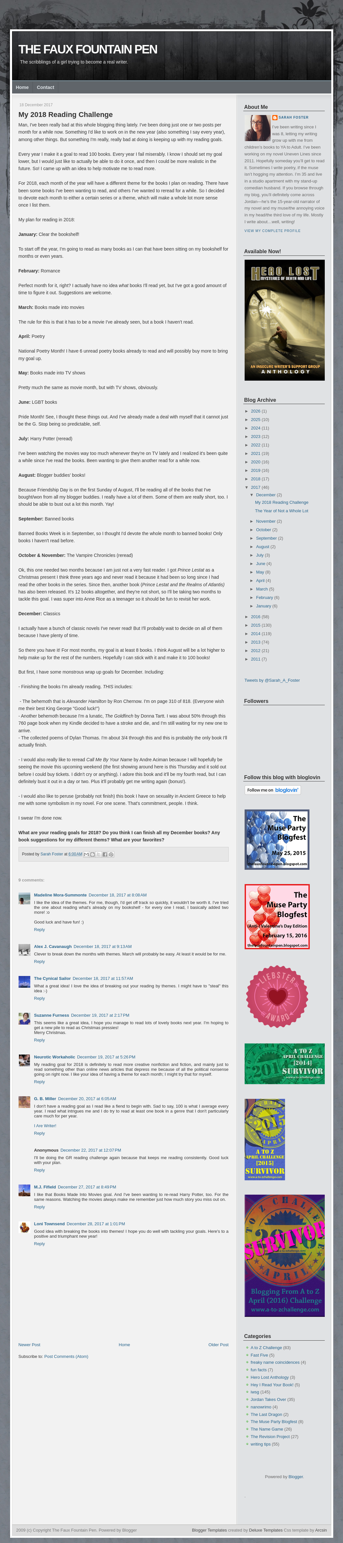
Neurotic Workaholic (54, 1057)
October (263, 529)
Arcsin (321, 1530)
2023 (256, 436)
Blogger (296, 1476)
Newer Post (29, 1344)
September (266, 538)
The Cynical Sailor (52, 978)
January (263, 606)
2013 (256, 642)
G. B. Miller (45, 1098)
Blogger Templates (209, 1530)
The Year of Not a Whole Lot (281, 510)
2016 (256, 616)
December (266, 494)
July (260, 555)
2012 (256, 650)
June (260, 563)
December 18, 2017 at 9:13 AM (103, 946)
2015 (256, 625)
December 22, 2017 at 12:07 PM (91, 1150)
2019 (256, 470)
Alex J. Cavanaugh (53, 946)
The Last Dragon (266, 1414)
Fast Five (259, 1355)
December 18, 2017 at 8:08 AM (118, 895)
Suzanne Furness (51, 1015)
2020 (256, 461)
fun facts (259, 1369)
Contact (45, 87)
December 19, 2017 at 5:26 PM (106, 1057)
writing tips (261, 1444)
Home (22, 87)
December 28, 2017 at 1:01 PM (96, 1223)
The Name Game (267, 1429)
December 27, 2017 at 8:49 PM (87, 1187)
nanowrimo (261, 1407)
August (262, 546)
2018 (256, 478)
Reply (39, 929)
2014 (256, 633)
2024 (256, 428)
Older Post (218, 1344)
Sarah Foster (294, 117)
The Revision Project (270, 1436)
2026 (256, 411)
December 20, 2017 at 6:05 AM (87, 1098)
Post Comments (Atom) (66, 1356)
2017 (256, 487)
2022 (256, 445)
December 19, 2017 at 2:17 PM (100, 1015)
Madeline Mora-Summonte (60, 895)
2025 (256, 419)
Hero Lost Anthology (270, 1377)
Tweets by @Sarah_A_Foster (272, 680)
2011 (256, 659)
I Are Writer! (45, 1125)
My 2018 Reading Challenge (281, 502)
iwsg (255, 1392)
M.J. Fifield (45, 1187)
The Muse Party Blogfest (274, 1421)
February (264, 597)
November (266, 521)
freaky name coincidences (275, 1362)
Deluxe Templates (266, 1530)
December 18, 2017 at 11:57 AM (103, 978)
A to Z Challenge (266, 1347)
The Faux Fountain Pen (88, 49)
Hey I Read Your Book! (272, 1384)
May (260, 572)
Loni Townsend (49, 1223)
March (262, 589)
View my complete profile (273, 231)
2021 (256, 453)
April (260, 580)
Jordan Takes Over (268, 1399)
